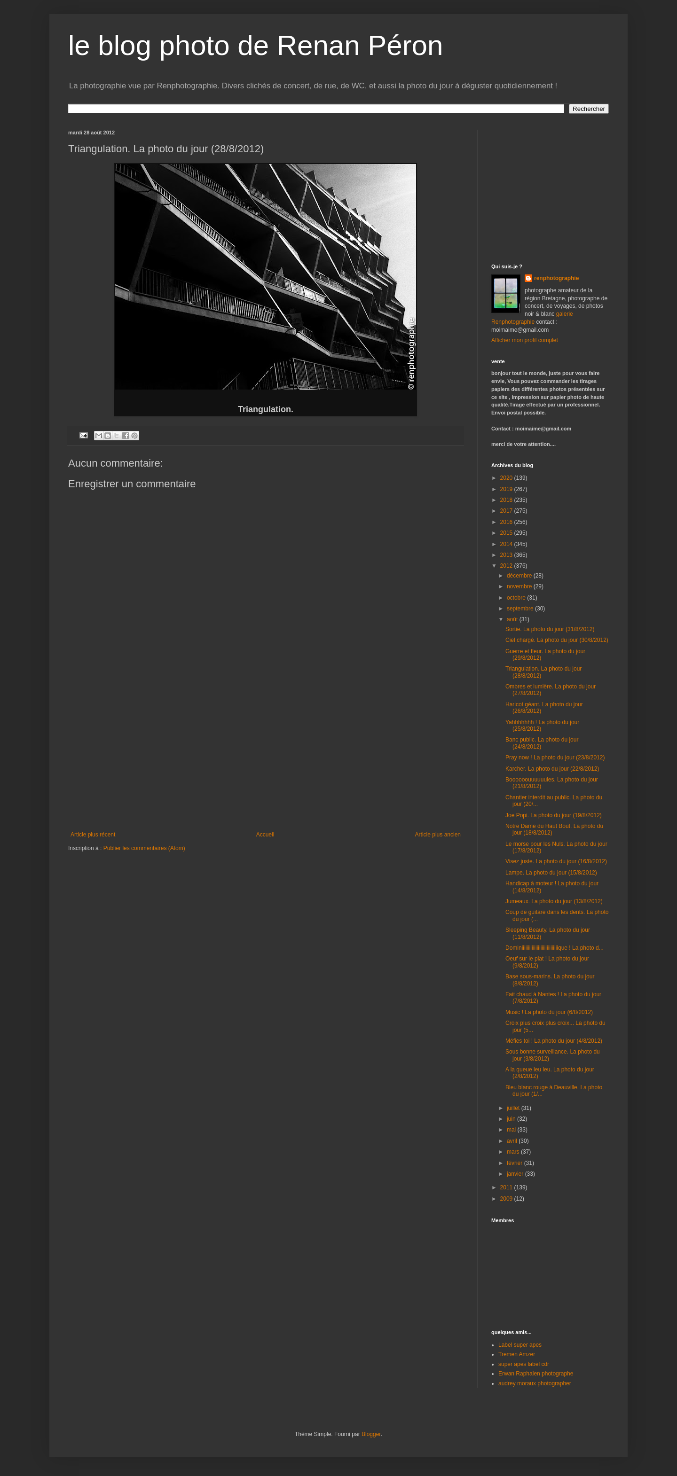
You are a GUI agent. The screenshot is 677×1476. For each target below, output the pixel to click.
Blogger (371, 1434)
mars (514, 1151)
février (515, 1163)
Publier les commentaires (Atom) (144, 848)
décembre (520, 575)
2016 (507, 522)
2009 (507, 1198)
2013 (507, 555)
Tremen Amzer (516, 1354)
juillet (514, 1108)
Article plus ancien (438, 834)
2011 (507, 1187)
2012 (507, 565)
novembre (520, 586)
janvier (516, 1174)
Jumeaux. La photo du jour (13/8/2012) (554, 901)
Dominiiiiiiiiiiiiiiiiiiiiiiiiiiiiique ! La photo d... (554, 948)
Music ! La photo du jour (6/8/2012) (549, 1012)
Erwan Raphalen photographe (535, 1373)
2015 (507, 533)
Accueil (265, 834)
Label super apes (520, 1345)
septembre (521, 608)
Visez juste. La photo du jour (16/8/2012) (556, 861)
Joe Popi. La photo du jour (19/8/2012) (553, 815)
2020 (507, 478)
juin (512, 1119)
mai (512, 1129)
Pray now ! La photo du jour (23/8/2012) (555, 757)
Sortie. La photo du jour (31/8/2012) (549, 629)
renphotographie (556, 278)
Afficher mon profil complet (524, 340)
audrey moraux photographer (534, 1383)
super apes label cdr (523, 1364)
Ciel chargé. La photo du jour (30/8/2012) (556, 640)
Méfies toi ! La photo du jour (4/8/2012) (553, 1041)
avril (513, 1141)
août (513, 619)
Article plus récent (93, 834)
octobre (517, 597)
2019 (507, 489)
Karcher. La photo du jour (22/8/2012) (552, 768)
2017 (507, 511)
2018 (507, 500)
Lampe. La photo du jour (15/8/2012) (551, 872)
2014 (507, 544)
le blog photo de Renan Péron (255, 45)
